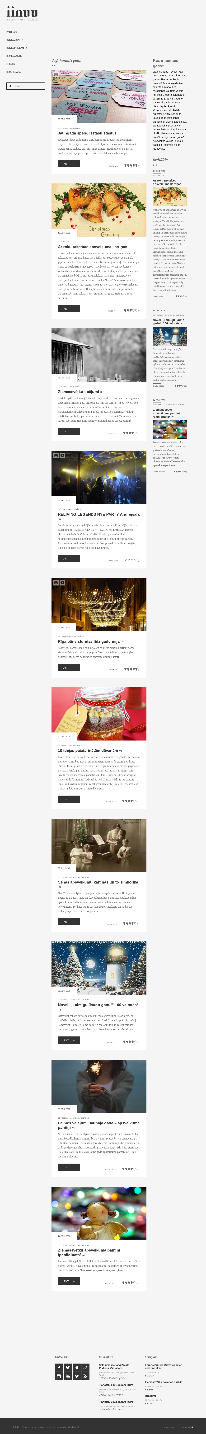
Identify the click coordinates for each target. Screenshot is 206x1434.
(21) (120, 751)
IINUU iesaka (13, 72)
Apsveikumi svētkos (79, 877)
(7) (60, 1010)
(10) (73, 1128)
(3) (122, 642)
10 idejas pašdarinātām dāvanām (88, 751)
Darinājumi (75, 128)
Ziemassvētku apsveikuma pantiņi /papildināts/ (89, 1253)
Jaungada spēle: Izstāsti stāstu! (87, 133)
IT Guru (10, 64)
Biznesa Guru (14, 56)
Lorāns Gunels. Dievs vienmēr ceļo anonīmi (163, 1366)
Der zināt (74, 387)
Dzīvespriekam (15, 48)
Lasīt (68, 163)
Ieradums (150, 1396)
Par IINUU (11, 31)
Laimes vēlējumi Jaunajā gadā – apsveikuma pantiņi (99, 1125)
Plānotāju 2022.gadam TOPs (116, 1402)
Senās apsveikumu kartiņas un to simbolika (98, 882)
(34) (83, 1255)
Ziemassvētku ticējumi (78, 392)
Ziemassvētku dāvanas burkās (163, 1382)
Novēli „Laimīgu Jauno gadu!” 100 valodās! (98, 1005)
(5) (60, 519)
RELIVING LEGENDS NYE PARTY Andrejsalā (99, 514)
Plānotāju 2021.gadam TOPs (116, 1385)
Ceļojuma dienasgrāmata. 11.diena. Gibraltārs (114, 1366)
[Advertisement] (119, 28)
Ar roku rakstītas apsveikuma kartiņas (92, 247)
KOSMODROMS (184, 1427)
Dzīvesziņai (13, 40)
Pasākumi (78, 509)
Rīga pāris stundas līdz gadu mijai (89, 641)
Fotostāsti (79, 636)
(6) (101, 392)
